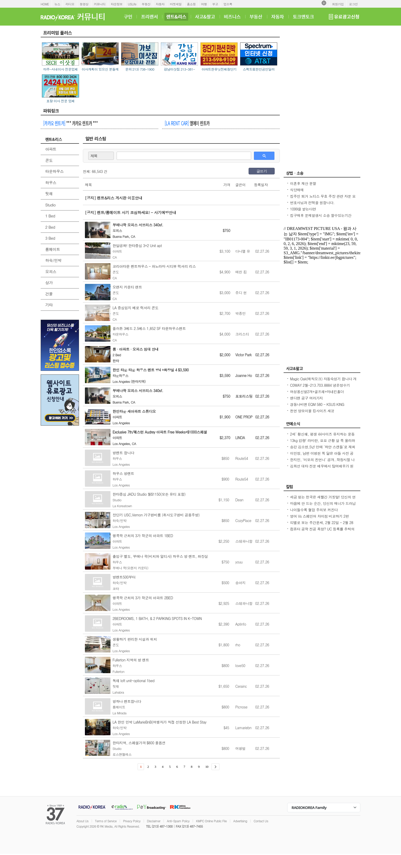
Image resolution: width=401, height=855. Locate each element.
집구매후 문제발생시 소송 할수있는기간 (320, 215)
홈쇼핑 (191, 4)
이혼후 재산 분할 (303, 183)
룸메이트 (52, 249)
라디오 (69, 4)
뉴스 (57, 4)
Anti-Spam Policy (178, 821)
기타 (49, 304)
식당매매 (297, 189)
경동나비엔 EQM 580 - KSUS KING (317, 404)
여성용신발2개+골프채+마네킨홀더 (317, 391)
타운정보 (116, 4)
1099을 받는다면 (303, 209)
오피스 (50, 271)
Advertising (240, 821)
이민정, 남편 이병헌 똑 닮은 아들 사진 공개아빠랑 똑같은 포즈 (321, 456)
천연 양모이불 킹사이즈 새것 (312, 410)
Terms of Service (106, 821)
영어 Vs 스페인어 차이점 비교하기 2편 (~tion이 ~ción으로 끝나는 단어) (319, 519)
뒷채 (49, 193)
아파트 (50, 149)
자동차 (160, 4)
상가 (49, 282)
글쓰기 (262, 171)
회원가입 (338, 4)
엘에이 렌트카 (187, 123)
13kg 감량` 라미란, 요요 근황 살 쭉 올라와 (322, 440)
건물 (49, 293)
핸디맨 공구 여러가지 (306, 398)
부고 (215, 4)
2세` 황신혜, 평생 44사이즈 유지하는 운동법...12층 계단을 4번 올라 (322, 436)
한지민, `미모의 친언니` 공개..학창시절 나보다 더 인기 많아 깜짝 (322, 462)
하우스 (50, 182)
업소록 (228, 4)
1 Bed (50, 215)
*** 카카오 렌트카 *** (70, 123)
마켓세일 (176, 4)
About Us (82, 821)
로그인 (353, 4)
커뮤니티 (100, 4)
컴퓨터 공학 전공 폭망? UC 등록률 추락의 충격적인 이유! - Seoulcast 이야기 (322, 531)
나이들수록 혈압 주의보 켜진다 (314, 509)
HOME (45, 4)
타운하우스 (54, 171)
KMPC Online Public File (211, 821)
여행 (204, 4)
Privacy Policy (131, 821)
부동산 (146, 4)
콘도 (49, 160)
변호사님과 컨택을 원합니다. (312, 202)
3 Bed (50, 238)
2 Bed (50, 227)
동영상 (84, 4)
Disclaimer (153, 821)
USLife (132, 4)
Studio (50, 204)
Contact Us (261, 821)
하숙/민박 (53, 260)
